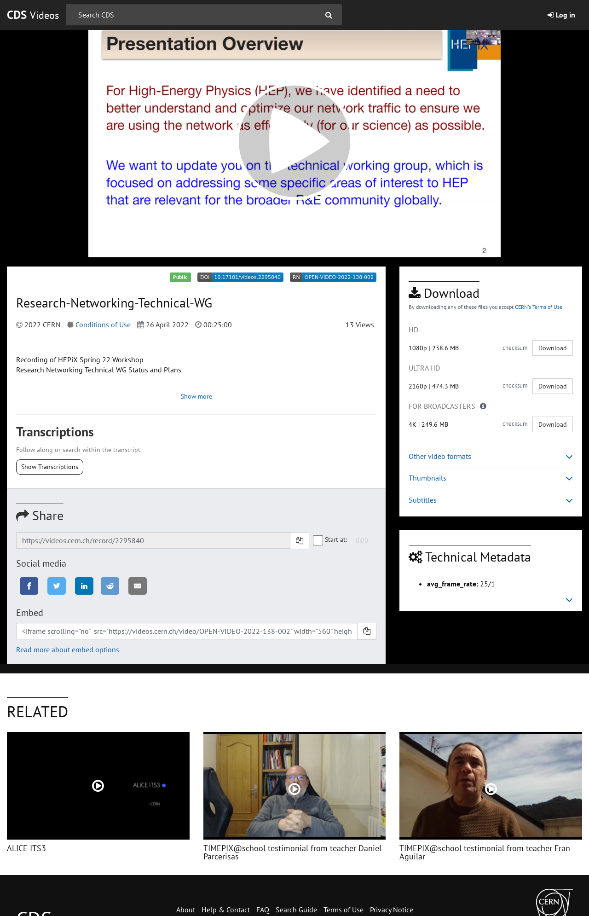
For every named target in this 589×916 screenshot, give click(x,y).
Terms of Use (343, 909)
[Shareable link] (153, 540)
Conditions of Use (103, 324)
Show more (196, 396)
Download (552, 348)
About (185, 909)
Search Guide (296, 909)
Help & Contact (226, 909)
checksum (515, 348)
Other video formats (491, 456)
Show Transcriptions (49, 467)
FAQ (262, 909)
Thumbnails (491, 478)
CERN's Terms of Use (538, 306)
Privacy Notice (391, 909)
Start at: (330, 539)
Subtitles (491, 500)
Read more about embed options (67, 649)
